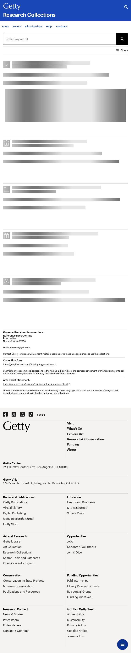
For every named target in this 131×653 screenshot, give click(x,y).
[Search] (17, 26)
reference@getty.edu (19, 347)
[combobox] (59, 39)
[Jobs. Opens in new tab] (70, 541)
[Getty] (12, 6)
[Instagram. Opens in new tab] (22, 414)
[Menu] (122, 644)
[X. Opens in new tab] (14, 414)
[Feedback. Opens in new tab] (61, 26)
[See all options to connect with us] (41, 414)
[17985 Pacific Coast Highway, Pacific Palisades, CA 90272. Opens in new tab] (41, 483)
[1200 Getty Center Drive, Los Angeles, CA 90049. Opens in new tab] (36, 467)
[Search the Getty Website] (126, 7)
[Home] (5, 26)
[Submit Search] (122, 39)
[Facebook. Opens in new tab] (5, 414)
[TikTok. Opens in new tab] (31, 414)
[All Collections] (33, 26)
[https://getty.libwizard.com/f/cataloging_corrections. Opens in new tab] (29, 364)
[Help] (49, 26)
